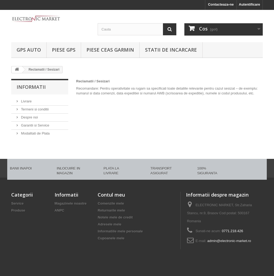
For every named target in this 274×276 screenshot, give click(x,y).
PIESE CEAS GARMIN (110, 50)
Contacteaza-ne (221, 4)
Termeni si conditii (34, 109)
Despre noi (29, 117)
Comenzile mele (111, 203)
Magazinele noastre (71, 203)
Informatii (31, 87)
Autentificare (249, 4)
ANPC (59, 210)
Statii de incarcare (171, 50)
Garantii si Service (34, 125)
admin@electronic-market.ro (229, 241)
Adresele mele (109, 224)
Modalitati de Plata (35, 133)
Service (17, 203)
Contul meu (111, 194)
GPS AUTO (29, 50)
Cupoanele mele (111, 238)
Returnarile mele (111, 210)
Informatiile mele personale (120, 231)
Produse (18, 210)
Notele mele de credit (115, 217)
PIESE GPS (63, 50)
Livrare (26, 101)
